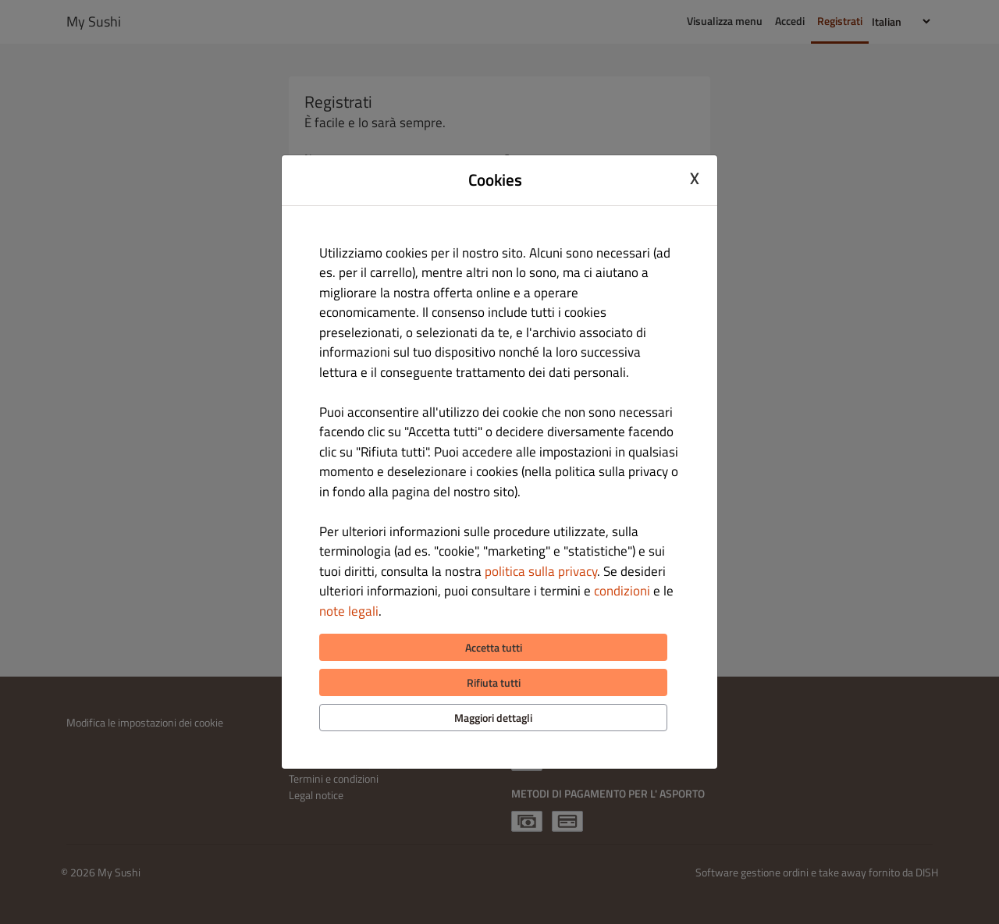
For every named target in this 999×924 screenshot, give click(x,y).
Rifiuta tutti (494, 682)
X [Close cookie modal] (694, 178)
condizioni (622, 591)
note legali (349, 611)
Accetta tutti (493, 647)
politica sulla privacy (541, 571)
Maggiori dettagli (493, 717)
